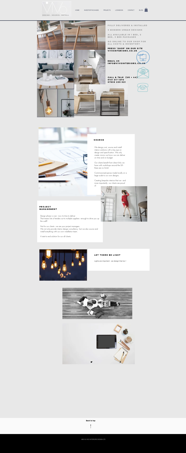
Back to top (90, 421)
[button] (146, 10)
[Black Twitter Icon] (91, 362)
